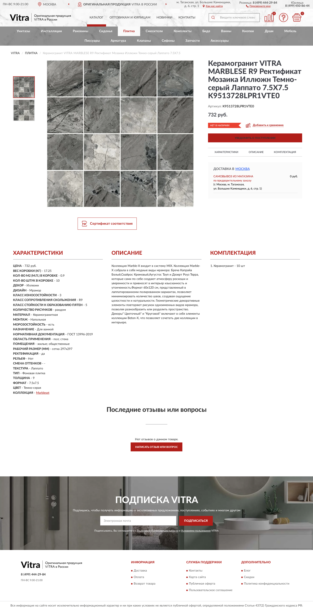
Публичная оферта (202, 583)
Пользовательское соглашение (210, 590)
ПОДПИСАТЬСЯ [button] (196, 520)
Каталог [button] (96, 17)
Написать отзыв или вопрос (156, 447)
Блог (247, 570)
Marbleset (42, 392)
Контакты (186, 17)
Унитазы (23, 31)
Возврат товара (144, 583)
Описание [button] (256, 152)
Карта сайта (197, 577)
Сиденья (105, 31)
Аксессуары (220, 40)
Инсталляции (51, 31)
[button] (258, 6)
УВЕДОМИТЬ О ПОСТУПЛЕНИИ (255, 138)
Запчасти (192, 40)
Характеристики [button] (226, 152)
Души (269, 31)
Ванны (226, 31)
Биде (206, 31)
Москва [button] (242, 169)
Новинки (164, 17)
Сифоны (168, 40)
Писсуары (92, 40)
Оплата (139, 577)
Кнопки (248, 31)
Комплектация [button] (285, 152)
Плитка (129, 31)
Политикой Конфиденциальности (157, 530)
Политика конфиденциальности (266, 583)
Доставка (140, 570)
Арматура (118, 40)
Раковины (80, 31)
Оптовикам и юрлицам (130, 17)
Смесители (154, 31)
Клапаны (144, 40)
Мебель (290, 31)
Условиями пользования (196, 530)
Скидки (249, 577)
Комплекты (182, 31)
